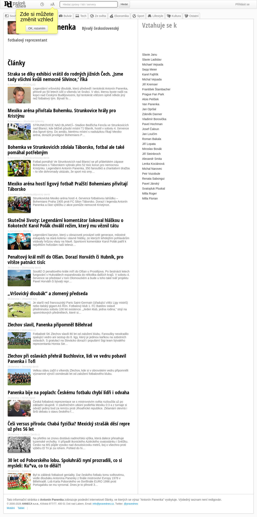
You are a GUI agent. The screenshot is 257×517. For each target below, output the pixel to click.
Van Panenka (150, 104)
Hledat (124, 4)
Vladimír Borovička (154, 119)
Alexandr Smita (152, 158)
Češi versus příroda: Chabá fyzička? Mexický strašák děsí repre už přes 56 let (69, 426)
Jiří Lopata (149, 144)
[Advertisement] (195, 230)
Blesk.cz (27, 231)
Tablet (21, 508)
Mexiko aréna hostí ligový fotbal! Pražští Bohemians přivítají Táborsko (68, 186)
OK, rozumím (36, 28)
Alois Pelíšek (150, 99)
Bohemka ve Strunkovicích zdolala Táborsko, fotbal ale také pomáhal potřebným (66, 149)
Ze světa (98, 16)
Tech (80, 16)
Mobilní (11, 508)
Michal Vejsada (152, 79)
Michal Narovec (152, 168)
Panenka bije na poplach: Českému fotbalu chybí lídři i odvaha (68, 392)
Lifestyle (155, 16)
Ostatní (191, 16)
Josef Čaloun (150, 129)
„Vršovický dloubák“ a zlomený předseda (48, 293)
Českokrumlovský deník (36, 157)
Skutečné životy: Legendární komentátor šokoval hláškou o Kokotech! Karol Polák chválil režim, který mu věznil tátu (65, 223)
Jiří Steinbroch (151, 153)
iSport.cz (27, 471)
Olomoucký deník (31, 267)
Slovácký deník (30, 366)
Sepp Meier (149, 69)
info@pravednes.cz (103, 503)
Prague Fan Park (153, 94)
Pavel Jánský (150, 183)
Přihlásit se (243, 4)
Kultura (174, 16)
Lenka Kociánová (153, 163)
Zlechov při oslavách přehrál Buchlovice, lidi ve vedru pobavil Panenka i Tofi (67, 358)
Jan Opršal (149, 109)
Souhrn (12, 16)
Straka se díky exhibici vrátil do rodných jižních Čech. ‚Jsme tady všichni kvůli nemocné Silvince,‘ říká (65, 76)
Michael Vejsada (152, 64)
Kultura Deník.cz (31, 434)
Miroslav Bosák (152, 148)
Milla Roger (149, 193)
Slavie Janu (149, 54)
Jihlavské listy (29, 298)
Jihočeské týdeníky (33, 121)
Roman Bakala (151, 139)
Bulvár (65, 16)
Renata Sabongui (153, 178)
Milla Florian (150, 198)
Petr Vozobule (151, 173)
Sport (138, 16)
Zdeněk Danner (152, 114)
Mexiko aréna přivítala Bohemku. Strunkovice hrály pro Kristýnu (62, 113)
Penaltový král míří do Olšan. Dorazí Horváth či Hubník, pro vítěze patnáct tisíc (65, 259)
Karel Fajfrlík (150, 74)
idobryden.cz (29, 330)
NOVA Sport (28, 397)
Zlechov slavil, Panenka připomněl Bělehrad (50, 324)
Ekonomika (119, 16)
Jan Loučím (149, 134)
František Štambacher (156, 89)
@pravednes (131, 503)
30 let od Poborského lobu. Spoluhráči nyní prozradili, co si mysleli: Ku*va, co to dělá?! (65, 463)
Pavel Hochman (152, 124)
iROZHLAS (29, 84)
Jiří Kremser (150, 84)
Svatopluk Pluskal (153, 188)
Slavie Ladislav (151, 59)
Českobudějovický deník (36, 194)
